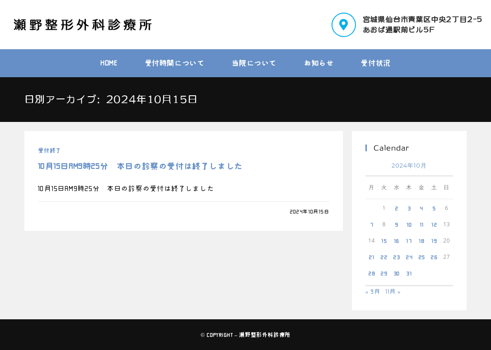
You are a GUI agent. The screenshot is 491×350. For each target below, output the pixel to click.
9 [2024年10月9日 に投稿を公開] (396, 224)
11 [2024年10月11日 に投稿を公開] (422, 224)
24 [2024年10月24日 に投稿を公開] (409, 257)
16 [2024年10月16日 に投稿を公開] (397, 240)
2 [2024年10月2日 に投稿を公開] (396, 208)
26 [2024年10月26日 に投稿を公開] (434, 257)
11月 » (393, 291)
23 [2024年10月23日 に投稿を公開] (396, 257)
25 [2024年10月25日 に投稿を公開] (422, 257)
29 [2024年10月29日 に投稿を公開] (384, 273)
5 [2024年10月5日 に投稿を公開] (434, 208)
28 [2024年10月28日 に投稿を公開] (371, 273)
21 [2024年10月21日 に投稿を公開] (371, 257)
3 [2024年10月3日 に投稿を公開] (409, 208)
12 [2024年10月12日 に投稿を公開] (434, 224)
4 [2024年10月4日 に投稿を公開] (421, 208)
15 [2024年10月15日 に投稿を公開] (384, 240)
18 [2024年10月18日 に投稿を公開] (422, 240)
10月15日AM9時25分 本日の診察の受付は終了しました (140, 166)
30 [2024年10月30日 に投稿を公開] (396, 273)
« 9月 (372, 291)
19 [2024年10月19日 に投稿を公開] (434, 240)
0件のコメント (63, 211)
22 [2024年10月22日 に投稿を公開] (384, 257)
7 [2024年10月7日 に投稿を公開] (372, 224)
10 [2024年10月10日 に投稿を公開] (409, 224)
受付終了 (49, 150)
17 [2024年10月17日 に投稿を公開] (409, 240)
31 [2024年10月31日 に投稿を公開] (409, 273)
